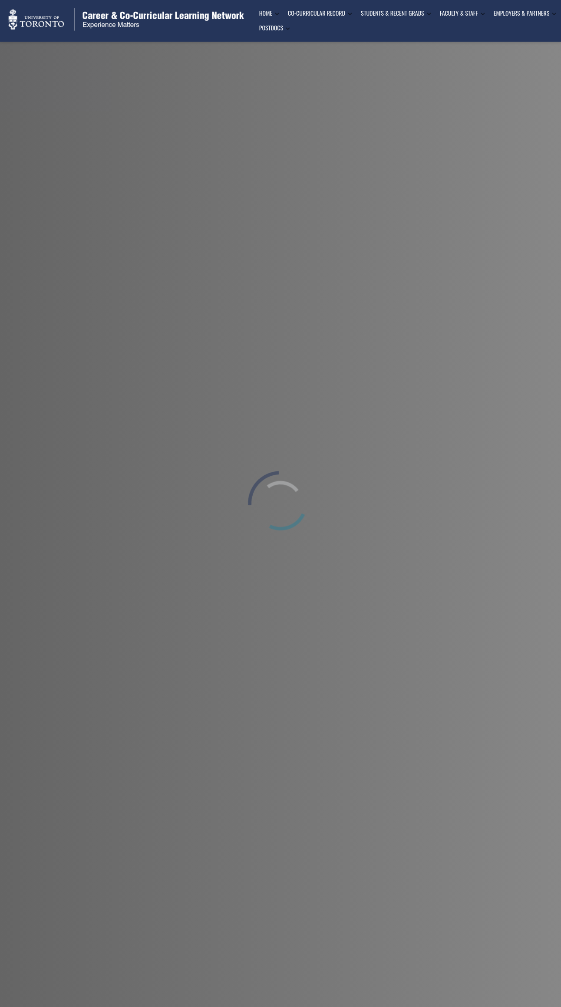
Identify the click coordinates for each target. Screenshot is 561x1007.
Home (265, 12)
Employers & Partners (522, 12)
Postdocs (271, 27)
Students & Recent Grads (392, 12)
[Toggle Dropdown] (277, 13)
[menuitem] (266, 13)
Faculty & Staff (459, 12)
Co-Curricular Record (316, 12)
